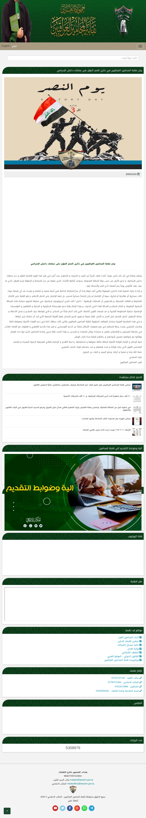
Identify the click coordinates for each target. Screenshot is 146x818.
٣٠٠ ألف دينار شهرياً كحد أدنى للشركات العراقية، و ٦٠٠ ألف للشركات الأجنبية (97, 396)
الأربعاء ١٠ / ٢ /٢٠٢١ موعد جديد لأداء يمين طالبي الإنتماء (107, 430)
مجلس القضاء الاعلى (130, 641)
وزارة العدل (134, 649)
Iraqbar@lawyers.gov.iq (81, 780)
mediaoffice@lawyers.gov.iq (80, 784)
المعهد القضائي (132, 652)
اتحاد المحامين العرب (130, 637)
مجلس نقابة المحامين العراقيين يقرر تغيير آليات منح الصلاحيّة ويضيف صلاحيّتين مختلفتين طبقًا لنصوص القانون (82, 385)
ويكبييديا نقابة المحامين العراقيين (123, 660)
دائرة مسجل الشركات (129, 645)
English (6, 45)
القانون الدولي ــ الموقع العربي (124, 656)
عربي (14, 45)
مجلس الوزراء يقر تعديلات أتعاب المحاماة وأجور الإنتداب (106, 418)
